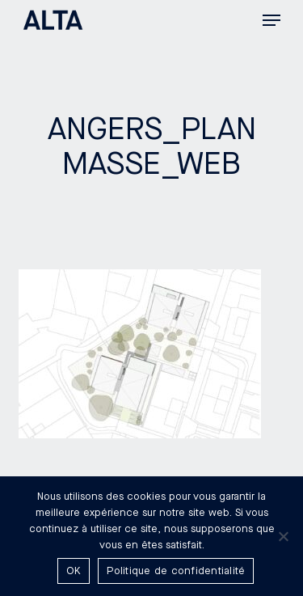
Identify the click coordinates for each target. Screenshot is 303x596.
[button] (271, 20)
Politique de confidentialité (176, 570)
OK (74, 570)
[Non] (283, 536)
